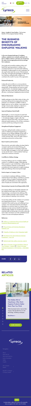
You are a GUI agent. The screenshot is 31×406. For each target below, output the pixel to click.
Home (3, 32)
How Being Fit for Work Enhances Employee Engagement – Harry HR (13, 236)
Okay (16, 400)
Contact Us (20, 3)
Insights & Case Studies (12, 32)
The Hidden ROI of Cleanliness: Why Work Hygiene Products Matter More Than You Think (17, 303)
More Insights (15, 325)
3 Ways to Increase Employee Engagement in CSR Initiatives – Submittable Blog (15, 247)
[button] (10, 259)
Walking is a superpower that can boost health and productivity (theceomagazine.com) (15, 222)
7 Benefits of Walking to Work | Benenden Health (16, 232)
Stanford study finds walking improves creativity (15, 241)
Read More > (12, 315)
